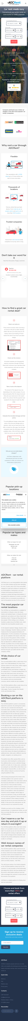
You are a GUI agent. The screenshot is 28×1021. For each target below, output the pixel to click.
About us (3, 979)
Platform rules (4, 984)
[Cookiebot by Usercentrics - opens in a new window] (16, 495)
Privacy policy (4, 986)
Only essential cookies (14, 525)
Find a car (14, 41)
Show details (20, 515)
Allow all (14, 520)
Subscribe (5, 947)
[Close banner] (25, 494)
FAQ (2, 981)
